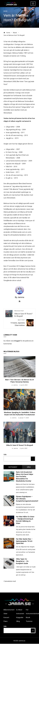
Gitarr (5, 613)
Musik (5, 11)
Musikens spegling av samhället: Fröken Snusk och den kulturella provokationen (19, 413)
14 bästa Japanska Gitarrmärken (15, 322)
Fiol (27, 610)
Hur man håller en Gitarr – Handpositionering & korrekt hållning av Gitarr (25, 520)
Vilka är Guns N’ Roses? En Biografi (24, 313)
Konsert (6, 617)
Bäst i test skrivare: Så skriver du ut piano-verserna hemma (19, 381)
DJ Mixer (19, 610)
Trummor (29, 621)
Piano (5, 621)
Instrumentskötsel (32, 613)
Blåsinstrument (9, 610)
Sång (18, 621)
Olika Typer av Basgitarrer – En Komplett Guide (22, 561)
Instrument (20, 613)
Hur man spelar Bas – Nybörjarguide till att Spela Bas (24, 541)
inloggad (17, 341)
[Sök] (33, 459)
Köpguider (19, 617)
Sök (5, 454)
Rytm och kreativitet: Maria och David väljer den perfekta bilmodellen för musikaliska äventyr (24, 476)
